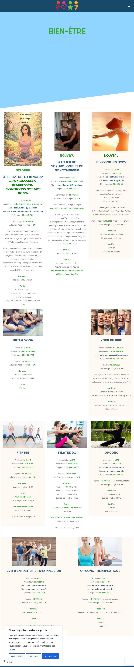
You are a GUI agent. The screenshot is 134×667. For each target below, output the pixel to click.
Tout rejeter (33, 656)
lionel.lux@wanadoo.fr (113, 177)
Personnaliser (17, 656)
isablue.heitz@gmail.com (25, 208)
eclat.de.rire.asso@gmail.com (114, 355)
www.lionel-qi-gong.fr (113, 180)
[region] (33, 644)
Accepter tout (50, 656)
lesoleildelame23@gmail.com (69, 185)
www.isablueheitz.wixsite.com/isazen (25, 211)
